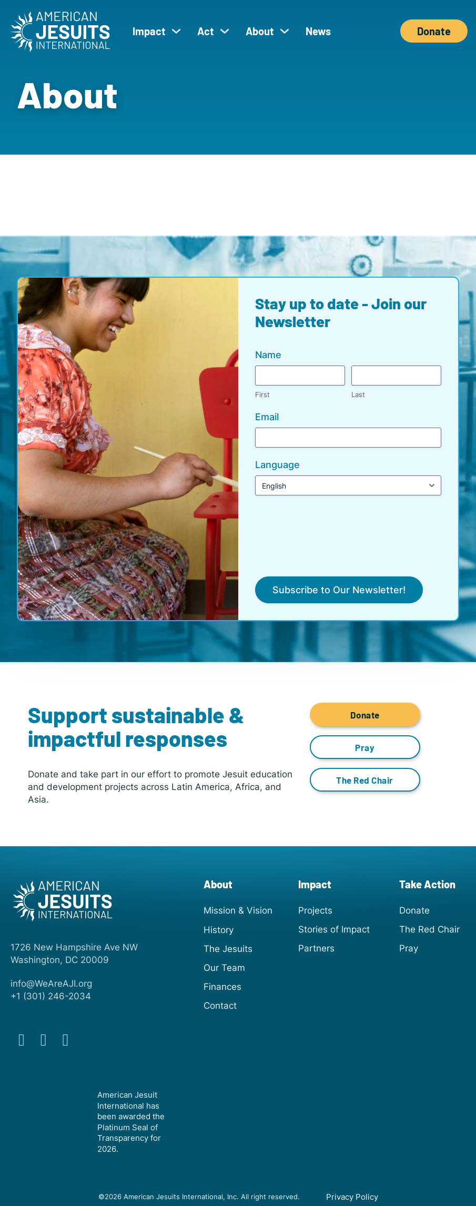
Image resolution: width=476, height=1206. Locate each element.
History (219, 929)
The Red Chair (364, 780)
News (318, 31)
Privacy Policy (352, 1197)
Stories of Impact (334, 929)
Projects (315, 910)
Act (205, 31)
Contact (220, 1005)
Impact (149, 31)
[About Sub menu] (284, 31)
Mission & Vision (238, 910)
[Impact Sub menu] (176, 31)
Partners (316, 948)
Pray (364, 747)
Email (267, 416)
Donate (434, 31)
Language (277, 464)
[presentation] (335, 526)
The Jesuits (228, 948)
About (260, 31)
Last (358, 394)
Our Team (224, 967)
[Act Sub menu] (224, 31)
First (262, 394)
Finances (222, 986)
